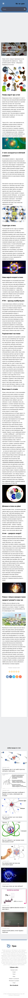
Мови (14, 976)
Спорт (14, 982)
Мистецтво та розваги (14, 980)
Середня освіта (16, 667)
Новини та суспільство (14, 978)
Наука (14, 974)
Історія (14, 972)
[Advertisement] (14, 28)
